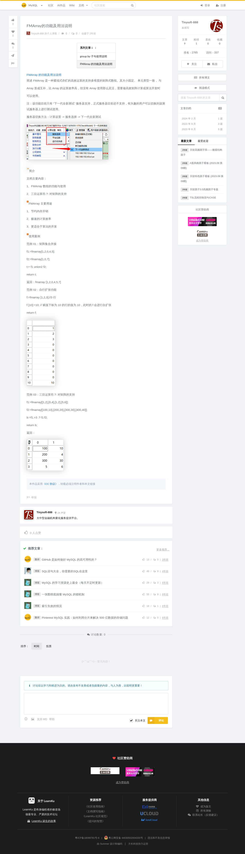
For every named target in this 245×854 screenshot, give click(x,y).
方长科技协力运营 (138, 844)
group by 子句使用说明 (93, 56)
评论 (156, 720)
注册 (221, 5)
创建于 (89, 33)
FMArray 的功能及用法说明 (96, 64)
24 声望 (59, 512)
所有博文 (202, 77)
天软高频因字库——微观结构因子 (201, 152)
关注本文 (140, 720)
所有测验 (203, 810)
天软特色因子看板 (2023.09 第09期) (202, 178)
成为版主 (203, 806)
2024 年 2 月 (202, 119)
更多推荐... (162, 549)
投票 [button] (48, 646)
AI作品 (61, 5)
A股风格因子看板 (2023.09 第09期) (201, 165)
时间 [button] (36, 646)
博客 (37, 571)
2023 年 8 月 (202, 129)
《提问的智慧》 (95, 821)
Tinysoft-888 (44, 512)
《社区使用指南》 (95, 806)
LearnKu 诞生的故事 (44, 820)
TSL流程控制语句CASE (198, 198)
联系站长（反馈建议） (203, 814)
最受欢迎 (203, 140)
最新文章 (186, 140)
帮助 (52, 719)
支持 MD (42, 719)
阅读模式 (202, 87)
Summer (104, 844)
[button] (223, 97)
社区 (50, 5)
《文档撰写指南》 (95, 811)
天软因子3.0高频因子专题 (199, 190)
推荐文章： (33, 548)
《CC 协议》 (50, 483)
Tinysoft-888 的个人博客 (42, 33)
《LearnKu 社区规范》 (95, 816)
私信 (212, 64)
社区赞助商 (122, 758)
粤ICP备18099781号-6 (87, 838)
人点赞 (32, 532)
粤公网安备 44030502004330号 (123, 838)
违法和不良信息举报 (159, 838)
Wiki (72, 5)
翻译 (37, 559)
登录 (205, 5)
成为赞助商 (202, 240)
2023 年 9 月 (202, 124)
